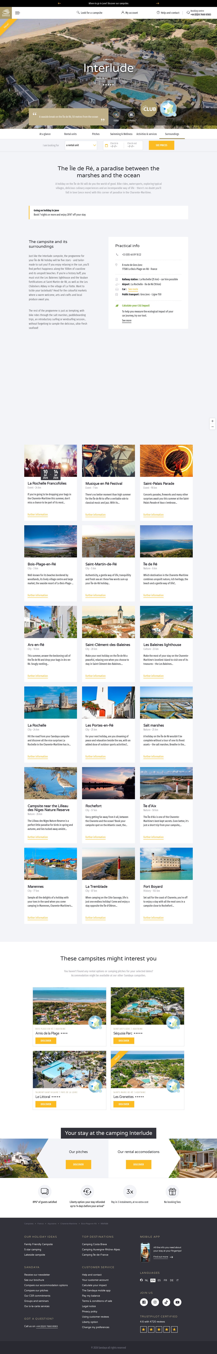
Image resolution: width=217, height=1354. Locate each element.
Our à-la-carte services (37, 1306)
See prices (161, 145)
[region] (108, 388)
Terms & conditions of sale (97, 1301)
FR (165, 1280)
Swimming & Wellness (121, 134)
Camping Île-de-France (95, 1254)
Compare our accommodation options (46, 1285)
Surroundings (172, 134)
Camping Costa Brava (94, 1244)
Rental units (70, 134)
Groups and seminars (36, 1301)
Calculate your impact (94, 1285)
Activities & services (146, 134)
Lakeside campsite (34, 1254)
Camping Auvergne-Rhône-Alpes (101, 1249)
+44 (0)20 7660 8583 (47, 1326)
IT (177, 1280)
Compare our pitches (36, 1290)
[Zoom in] (212, 421)
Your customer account (95, 1280)
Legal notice (89, 1306)
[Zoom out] (212, 426)
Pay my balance (91, 1295)
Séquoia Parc (122, 1033)
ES (159, 1280)
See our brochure (34, 1280)
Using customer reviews (95, 1316)
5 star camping (32, 1249)
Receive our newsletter (37, 1274)
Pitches (96, 134)
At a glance (45, 134)
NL (146, 1280)
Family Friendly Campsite (38, 1244)
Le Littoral (42, 1097)
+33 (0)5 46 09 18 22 (131, 254)
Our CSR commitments (37, 1295)
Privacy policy (89, 1311)
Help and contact (92, 1274)
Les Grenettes (123, 1097)
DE (171, 1280)
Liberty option (90, 1322)
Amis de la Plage (47, 1033)
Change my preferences (95, 1327)
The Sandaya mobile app (96, 1290)
